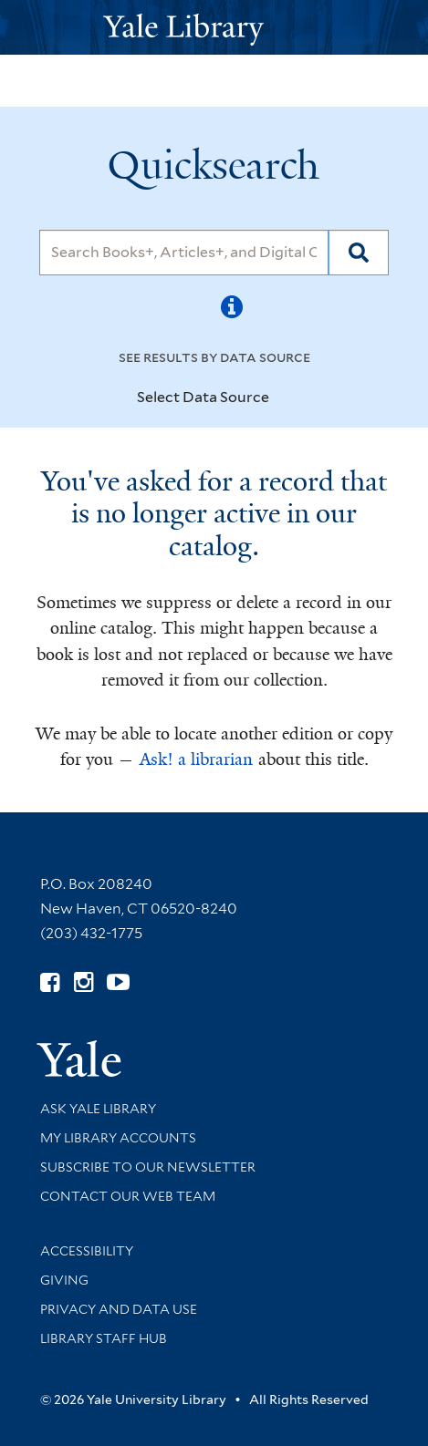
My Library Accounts (118, 1138)
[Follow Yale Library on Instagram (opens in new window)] (83, 982)
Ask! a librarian (196, 759)
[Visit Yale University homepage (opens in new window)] (78, 1052)
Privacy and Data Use (118, 1309)
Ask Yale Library (98, 1108)
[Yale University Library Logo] (214, 28)
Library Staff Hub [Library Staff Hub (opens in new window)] (103, 1338)
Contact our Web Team (127, 1196)
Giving (64, 1280)
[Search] (184, 252)
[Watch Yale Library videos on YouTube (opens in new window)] (118, 982)
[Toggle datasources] (284, 398)
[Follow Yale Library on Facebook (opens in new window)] (49, 982)
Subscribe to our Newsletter (148, 1167)
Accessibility (86, 1251)
